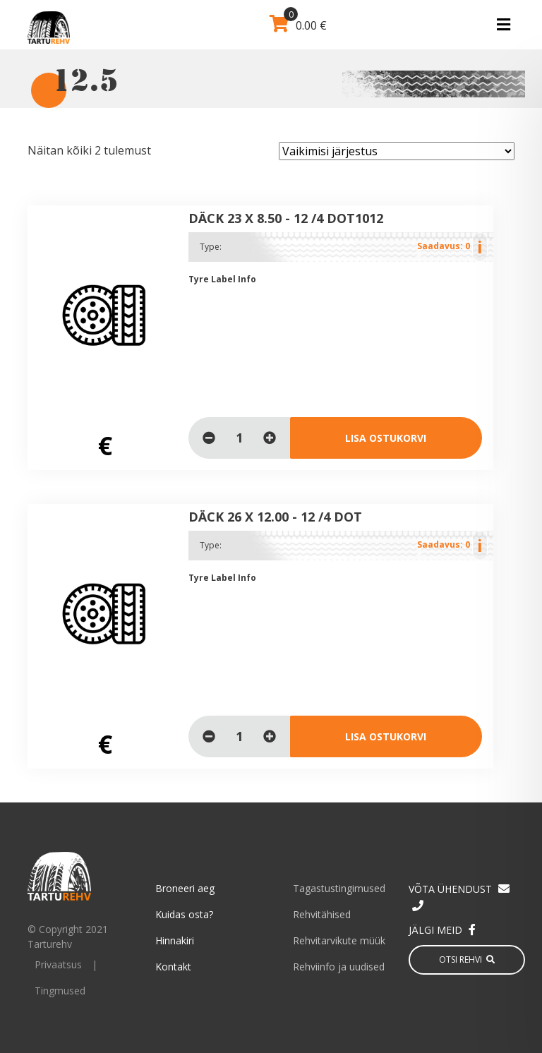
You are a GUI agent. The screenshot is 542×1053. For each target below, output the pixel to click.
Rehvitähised (322, 914)
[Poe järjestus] (396, 151)
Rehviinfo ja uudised (339, 966)
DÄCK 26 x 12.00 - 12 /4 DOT (275, 516)
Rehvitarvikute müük (339, 940)
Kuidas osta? (184, 914)
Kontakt (173, 966)
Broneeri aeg (185, 888)
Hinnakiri (174, 940)
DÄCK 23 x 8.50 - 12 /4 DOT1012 (285, 218)
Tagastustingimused (339, 888)
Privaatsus (58, 964)
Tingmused (60, 990)
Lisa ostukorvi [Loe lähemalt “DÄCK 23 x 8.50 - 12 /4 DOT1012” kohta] (385, 438)
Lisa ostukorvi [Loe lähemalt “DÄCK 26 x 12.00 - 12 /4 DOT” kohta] (385, 736)
